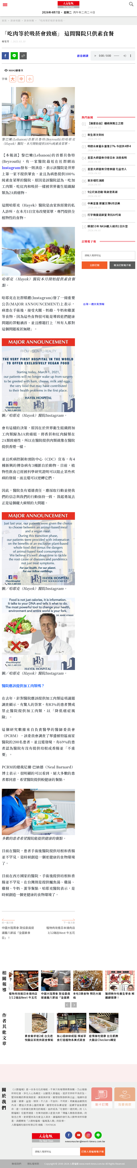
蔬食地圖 (16, 20)
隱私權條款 (33, 1163)
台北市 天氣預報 (108, 288)
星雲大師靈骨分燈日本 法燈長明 (107, 157)
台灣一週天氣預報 (93, 304)
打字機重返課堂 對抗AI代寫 (104, 215)
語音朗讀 (82, 55)
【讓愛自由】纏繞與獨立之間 (105, 123)
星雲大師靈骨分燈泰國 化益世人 (107, 169)
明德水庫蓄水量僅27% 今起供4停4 (109, 146)
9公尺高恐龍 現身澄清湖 (102, 192)
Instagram (11, 167)
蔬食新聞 (29, 20)
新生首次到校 (96, 135)
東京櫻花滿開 (96, 180)
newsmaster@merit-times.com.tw (85, 1141)
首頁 (4, 20)
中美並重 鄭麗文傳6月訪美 (104, 203)
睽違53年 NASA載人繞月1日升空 (108, 226)
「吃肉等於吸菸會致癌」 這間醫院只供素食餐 (52, 20)
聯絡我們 (16, 1163)
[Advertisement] (68, 936)
